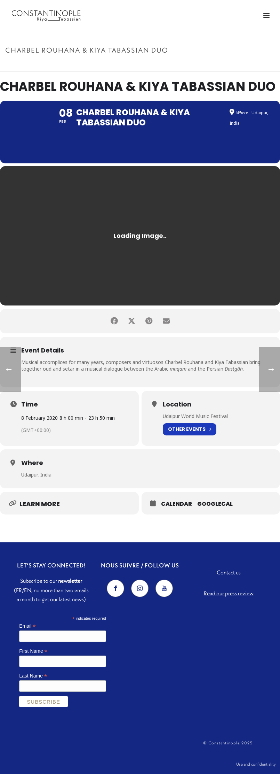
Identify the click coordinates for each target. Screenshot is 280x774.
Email (27, 626)
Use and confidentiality (256, 764)
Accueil (172, 65)
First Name (33, 651)
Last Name (33, 676)
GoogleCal (215, 504)
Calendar (176, 504)
